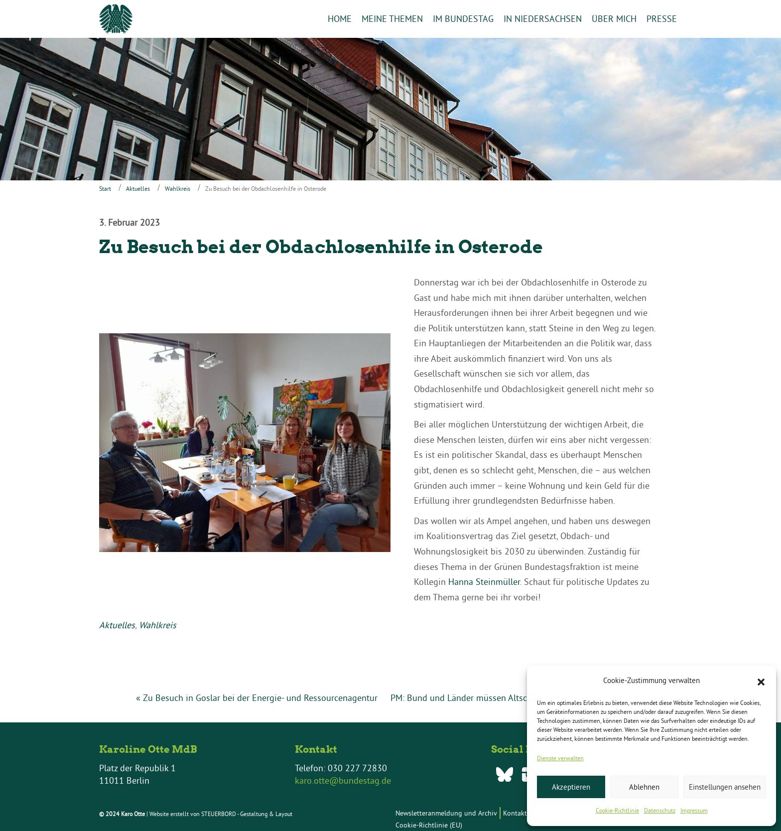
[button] (761, 681)
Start (105, 188)
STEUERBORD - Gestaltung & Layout (246, 814)
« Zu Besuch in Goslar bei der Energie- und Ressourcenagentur (257, 697)
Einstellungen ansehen (725, 787)
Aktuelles (138, 188)
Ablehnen (644, 787)
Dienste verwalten (560, 758)
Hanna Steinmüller (484, 581)
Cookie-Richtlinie (617, 810)
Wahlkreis (177, 188)
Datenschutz (659, 810)
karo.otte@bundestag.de (343, 780)
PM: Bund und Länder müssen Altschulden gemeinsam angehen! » (518, 697)
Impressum (694, 810)
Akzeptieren (571, 787)
